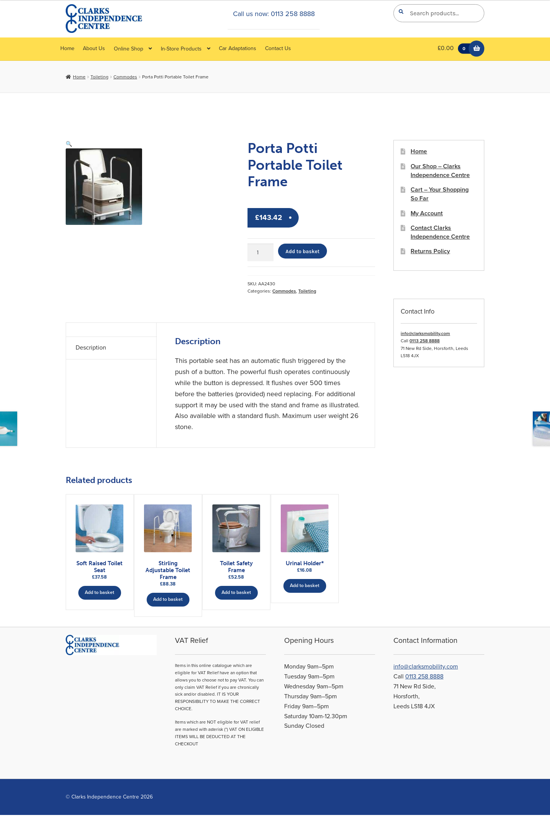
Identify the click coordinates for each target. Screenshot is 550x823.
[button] (69, 144)
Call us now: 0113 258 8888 (274, 14)
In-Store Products (181, 49)
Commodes (125, 77)
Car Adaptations (237, 48)
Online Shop (128, 49)
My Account (427, 213)
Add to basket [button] (99, 592)
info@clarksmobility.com (425, 333)
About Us (94, 48)
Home (67, 48)
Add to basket (303, 251)
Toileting (99, 77)
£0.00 (456, 49)
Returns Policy (430, 251)
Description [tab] (91, 347)
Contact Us (278, 48)
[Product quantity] (260, 252)
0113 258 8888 (424, 340)
